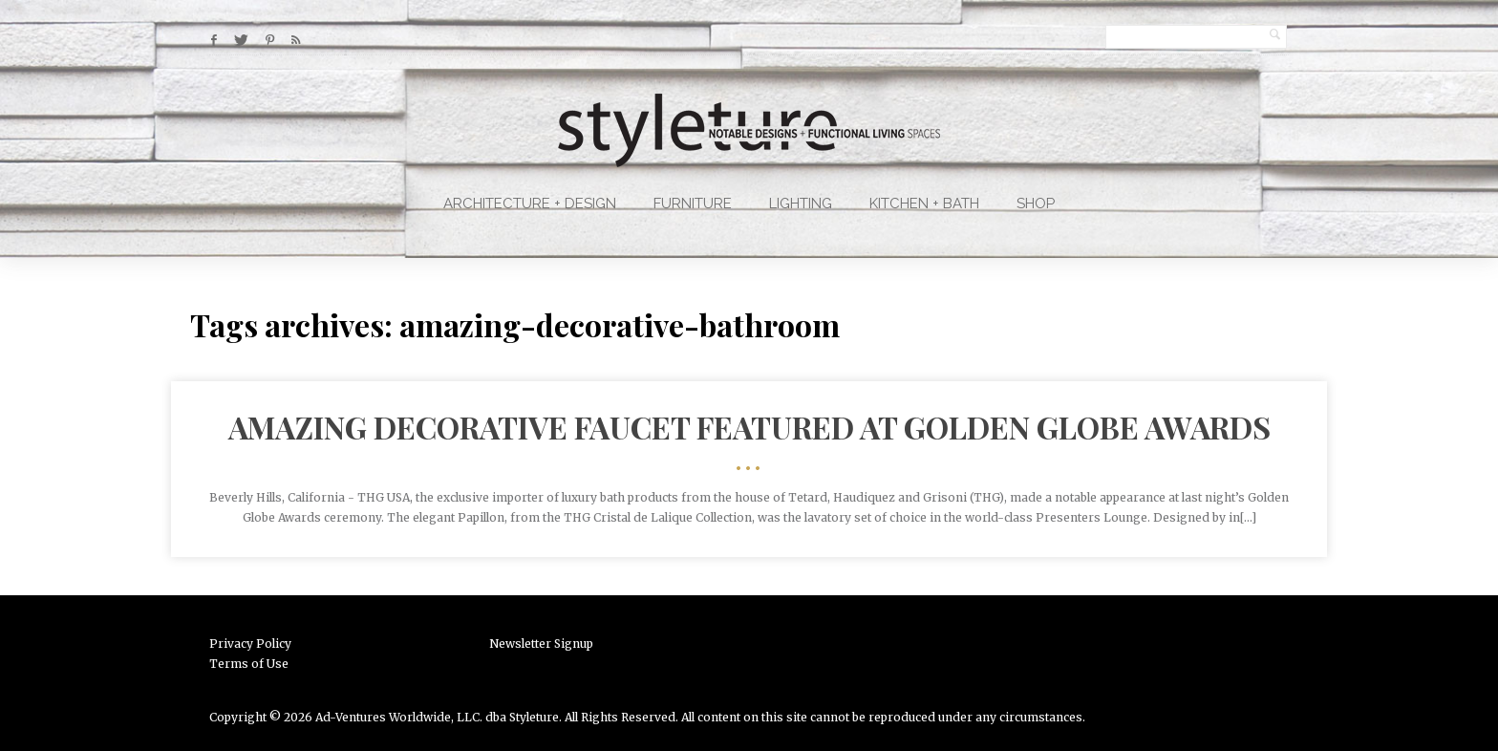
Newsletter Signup (541, 643)
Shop (1035, 203)
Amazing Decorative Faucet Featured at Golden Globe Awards (749, 426)
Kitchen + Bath (924, 203)
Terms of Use (249, 663)
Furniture (692, 203)
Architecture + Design (529, 203)
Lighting (800, 203)
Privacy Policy (250, 643)
